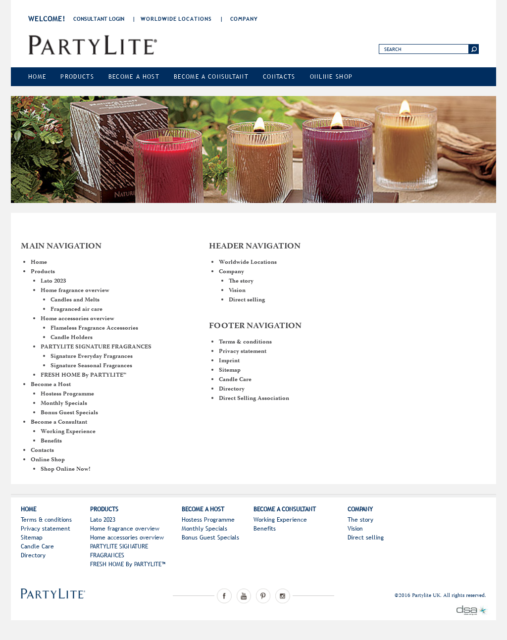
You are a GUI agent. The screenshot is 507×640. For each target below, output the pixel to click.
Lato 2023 (53, 281)
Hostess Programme (67, 394)
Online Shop (331, 76)
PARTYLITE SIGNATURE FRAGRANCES (96, 347)
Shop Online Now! (65, 469)
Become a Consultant (211, 76)
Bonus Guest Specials (69, 413)
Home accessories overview (77, 319)
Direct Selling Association (254, 398)
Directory (232, 389)
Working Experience (68, 432)
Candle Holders (72, 338)
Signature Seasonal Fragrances (91, 366)
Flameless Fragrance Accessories (94, 328)
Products (77, 76)
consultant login (98, 19)
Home (37, 76)
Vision (237, 290)
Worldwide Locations (176, 19)
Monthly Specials (64, 403)
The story (241, 281)
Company (244, 19)
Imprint (229, 361)
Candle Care (235, 380)
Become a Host (133, 76)
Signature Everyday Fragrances (92, 356)
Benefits (51, 441)
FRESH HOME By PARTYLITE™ (83, 375)
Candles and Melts (75, 300)
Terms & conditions (245, 342)
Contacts (279, 76)
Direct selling (247, 300)
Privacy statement (242, 351)
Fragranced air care (76, 309)
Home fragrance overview (75, 290)
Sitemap (230, 370)
